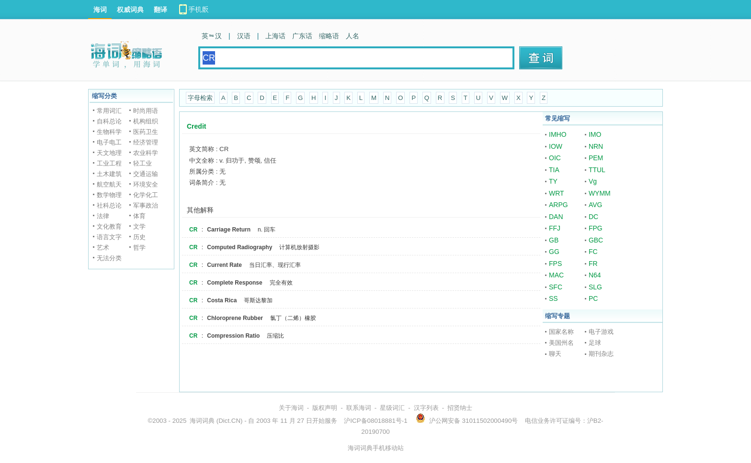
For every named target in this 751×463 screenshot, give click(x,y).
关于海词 (291, 407)
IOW (555, 146)
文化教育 (109, 226)
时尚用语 (145, 110)
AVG (596, 205)
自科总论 (109, 121)
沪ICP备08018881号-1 (375, 420)
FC (593, 251)
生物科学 (109, 131)
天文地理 (109, 152)
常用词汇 (109, 110)
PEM (596, 158)
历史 (139, 237)
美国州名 (561, 342)
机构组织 (145, 121)
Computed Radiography (239, 247)
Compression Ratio (233, 335)
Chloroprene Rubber (235, 318)
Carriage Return (228, 229)
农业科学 (145, 152)
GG (554, 251)
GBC (596, 240)
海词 (100, 9)
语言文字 (109, 237)
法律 (103, 216)
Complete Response (234, 282)
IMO (595, 134)
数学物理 (109, 194)
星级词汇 (392, 407)
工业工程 (109, 163)
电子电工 (109, 142)
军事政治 (145, 205)
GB (553, 240)
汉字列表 (426, 407)
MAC (556, 275)
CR (193, 229)
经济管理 (145, 142)
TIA (554, 170)
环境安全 (145, 184)
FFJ (554, 228)
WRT (556, 193)
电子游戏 (601, 331)
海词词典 (202, 420)
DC (593, 216)
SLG (595, 287)
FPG (596, 228)
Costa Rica (222, 300)
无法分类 (109, 258)
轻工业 (142, 163)
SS (553, 298)
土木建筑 (109, 173)
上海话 (275, 36)
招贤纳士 (459, 407)
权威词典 (130, 9)
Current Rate (224, 265)
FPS (555, 263)
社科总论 (109, 205)
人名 (352, 36)
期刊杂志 (601, 353)
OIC (555, 158)
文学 (139, 226)
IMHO (558, 134)
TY (553, 181)
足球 (595, 342)
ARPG (558, 205)
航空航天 (109, 184)
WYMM (600, 193)
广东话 (302, 36)
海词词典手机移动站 (376, 448)
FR (593, 263)
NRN (596, 146)
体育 (139, 216)
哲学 (139, 247)
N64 (595, 275)
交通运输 (145, 173)
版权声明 (324, 407)
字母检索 (200, 97)
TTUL (597, 170)
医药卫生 (145, 131)
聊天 (555, 353)
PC (593, 298)
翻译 (160, 9)
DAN (556, 216)
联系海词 (358, 407)
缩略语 (329, 36)
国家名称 (561, 331)
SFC (555, 287)
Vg (593, 181)
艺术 (103, 247)
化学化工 (145, 194)
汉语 (243, 36)
